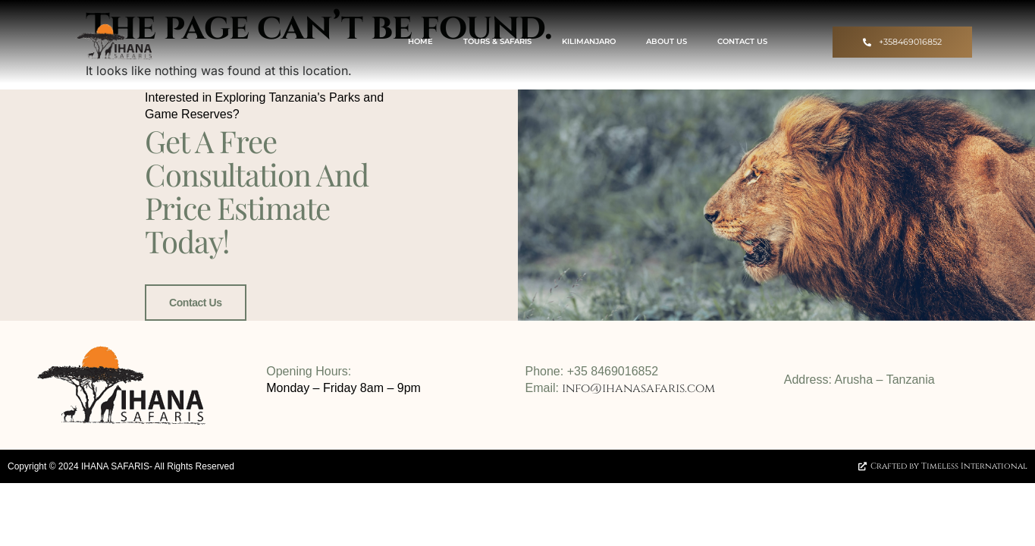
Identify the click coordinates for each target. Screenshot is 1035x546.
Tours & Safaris (497, 41)
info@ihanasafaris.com (638, 388)
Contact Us (195, 303)
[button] (902, 42)
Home (420, 41)
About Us (666, 41)
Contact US (742, 41)
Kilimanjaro (589, 41)
